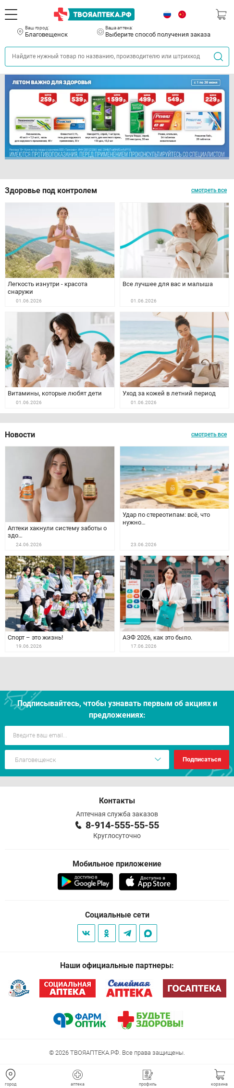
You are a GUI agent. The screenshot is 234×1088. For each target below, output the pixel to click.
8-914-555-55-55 (122, 825)
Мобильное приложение (117, 863)
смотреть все (209, 190)
